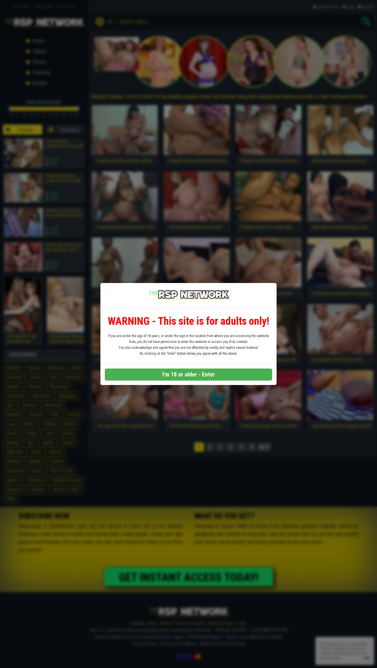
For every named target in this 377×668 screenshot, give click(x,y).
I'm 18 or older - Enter (188, 374)
